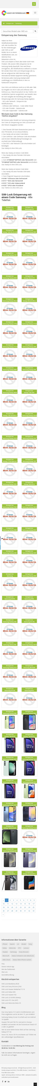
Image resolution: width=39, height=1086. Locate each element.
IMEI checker (23, 1070)
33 (33, 911)
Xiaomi (12, 944)
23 (25, 907)
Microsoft (6, 956)
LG (18, 944)
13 (16, 904)
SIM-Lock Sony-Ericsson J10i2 (11, 986)
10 (3, 904)
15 (25, 904)
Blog (4, 1007)
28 (12, 911)
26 (3, 911)
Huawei (5, 952)
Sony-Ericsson (23, 952)
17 (33, 904)
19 (8, 907)
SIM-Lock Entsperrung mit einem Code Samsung (16, 196)
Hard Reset (31, 1070)
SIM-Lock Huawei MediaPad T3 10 (13, 989)
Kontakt (5, 1041)
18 (3, 907)
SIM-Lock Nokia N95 (8, 992)
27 (8, 911)
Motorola (12, 948)
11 (8, 904)
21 (16, 907)
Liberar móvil (15, 1075)
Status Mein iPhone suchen (22, 960)
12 (12, 904)
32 (29, 911)
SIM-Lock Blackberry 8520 (10, 984)
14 (21, 904)
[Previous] (3, 900)
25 (33, 907)
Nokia (5, 948)
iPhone (5, 944)
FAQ (3, 964)
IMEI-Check (6, 960)
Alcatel (24, 944)
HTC (19, 948)
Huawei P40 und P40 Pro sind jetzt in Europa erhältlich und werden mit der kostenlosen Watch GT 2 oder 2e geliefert (19, 1024)
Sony (30, 944)
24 (29, 907)
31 (25, 911)
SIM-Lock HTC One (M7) (10, 1000)
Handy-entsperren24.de (9, 1070)
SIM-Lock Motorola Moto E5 (11, 1003)
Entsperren (10, 23)
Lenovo (26, 948)
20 (12, 907)
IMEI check (7, 1072)
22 (21, 907)
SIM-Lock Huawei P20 (9, 995)
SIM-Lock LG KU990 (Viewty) (11, 997)
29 (16, 911)
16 (29, 904)
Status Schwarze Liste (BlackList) (23, 956)
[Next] (3, 914)
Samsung (13, 952)
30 (21, 911)
